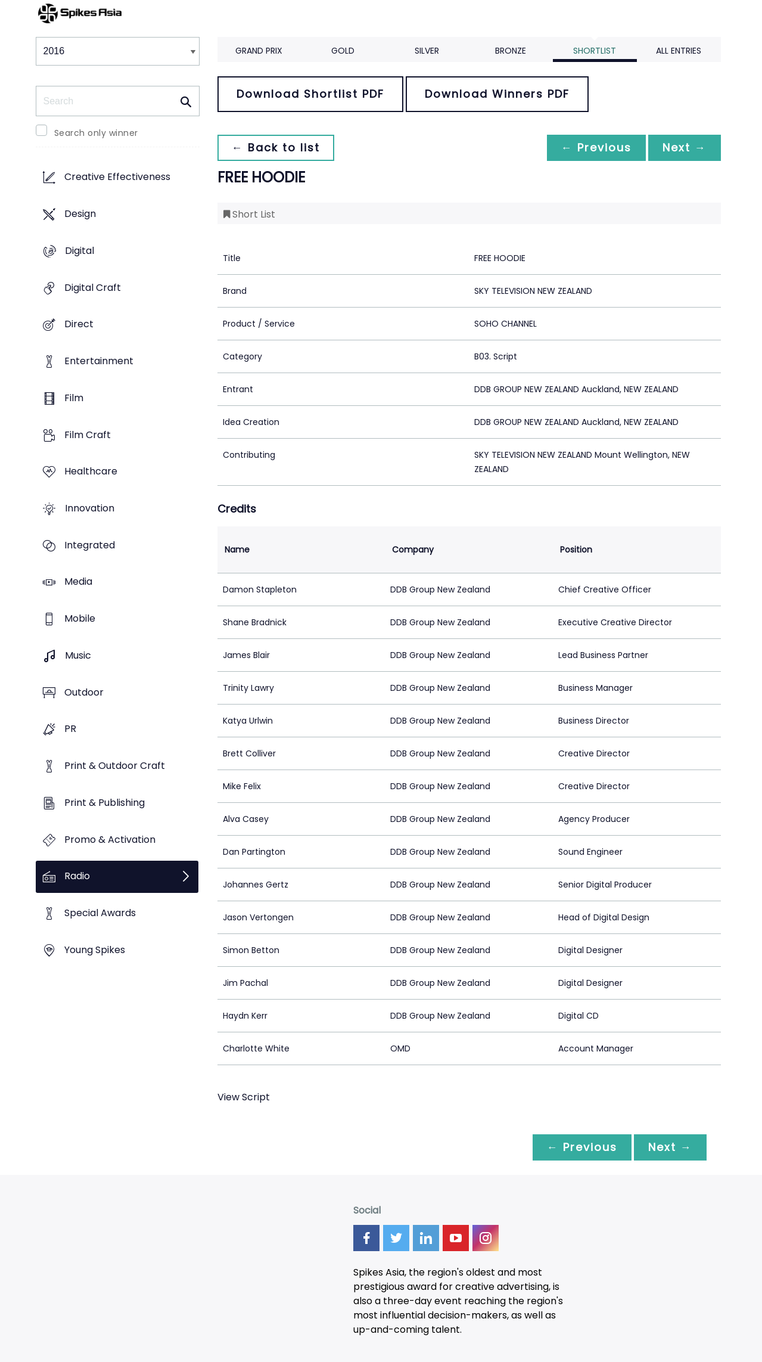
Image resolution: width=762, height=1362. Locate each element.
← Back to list (276, 147)
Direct (79, 324)
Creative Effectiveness (117, 177)
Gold (342, 51)
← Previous (596, 147)
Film (73, 398)
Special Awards (100, 913)
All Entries (678, 51)
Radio (77, 876)
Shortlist (594, 51)
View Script (243, 1097)
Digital (79, 250)
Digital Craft (92, 287)
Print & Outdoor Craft (114, 766)
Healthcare (90, 472)
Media (78, 582)
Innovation (89, 508)
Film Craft (87, 435)
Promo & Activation (109, 839)
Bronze (510, 51)
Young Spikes (94, 950)
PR (70, 729)
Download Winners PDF (497, 93)
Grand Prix (258, 51)
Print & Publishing (104, 802)
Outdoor (84, 692)
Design (80, 214)
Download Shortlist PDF (310, 93)
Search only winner (96, 133)
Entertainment (98, 361)
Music (78, 655)
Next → (685, 147)
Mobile (79, 619)
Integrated (89, 545)
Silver (427, 51)
